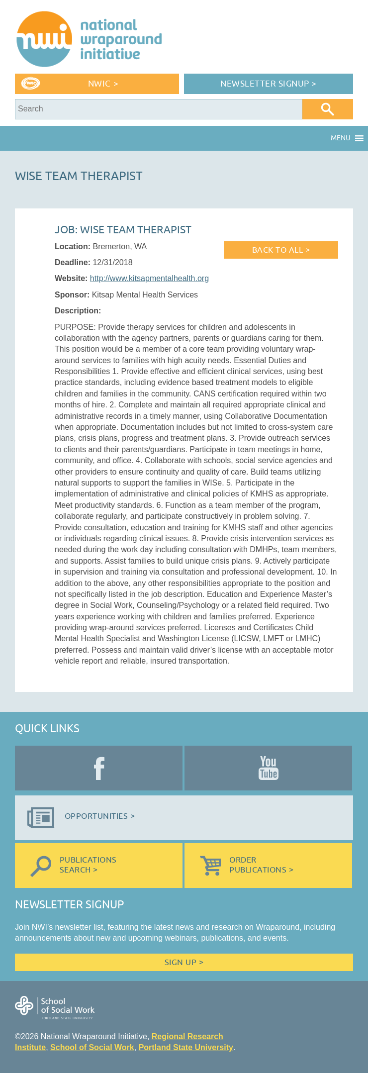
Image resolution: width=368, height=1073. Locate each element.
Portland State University (186, 1047)
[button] (341, 138)
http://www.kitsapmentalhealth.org (149, 278)
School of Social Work (92, 1047)
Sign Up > (184, 963)
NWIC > (103, 84)
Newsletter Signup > (268, 84)
